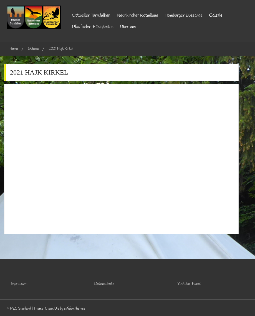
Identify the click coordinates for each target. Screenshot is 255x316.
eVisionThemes (74, 308)
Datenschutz (104, 284)
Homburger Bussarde (184, 15)
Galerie (215, 15)
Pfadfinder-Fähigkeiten (92, 27)
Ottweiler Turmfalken (91, 15)
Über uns (128, 27)
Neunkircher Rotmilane (137, 15)
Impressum (19, 284)
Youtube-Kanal (189, 284)
